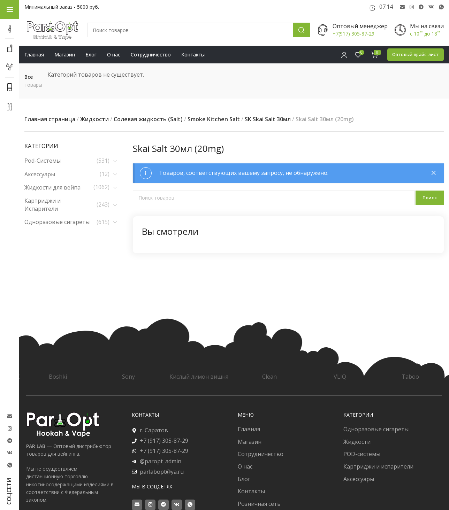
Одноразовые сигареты (57, 222)
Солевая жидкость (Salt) (148, 119)
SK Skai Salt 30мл (268, 119)
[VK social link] (431, 7)
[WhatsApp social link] (441, 7)
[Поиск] (198, 30)
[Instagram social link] (411, 7)
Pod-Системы (42, 160)
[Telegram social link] (421, 7)
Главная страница (49, 119)
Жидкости (94, 119)
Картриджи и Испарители (42, 204)
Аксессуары (39, 174)
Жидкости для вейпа (52, 187)
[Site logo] (52, 30)
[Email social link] (402, 7)
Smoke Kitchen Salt (214, 119)
